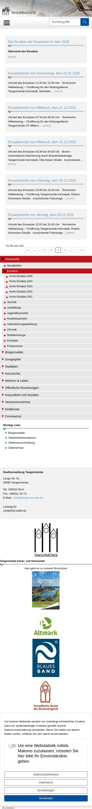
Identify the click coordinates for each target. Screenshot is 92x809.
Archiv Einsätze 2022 (20, 291)
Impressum (46, 782)
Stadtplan (11, 366)
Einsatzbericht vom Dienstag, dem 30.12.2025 (42, 180)
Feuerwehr (71, 16)
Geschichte (12, 373)
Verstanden (46, 798)
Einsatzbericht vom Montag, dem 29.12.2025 (41, 215)
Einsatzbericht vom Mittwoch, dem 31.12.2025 (42, 107)
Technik (11, 302)
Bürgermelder (14, 352)
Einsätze (84, 16)
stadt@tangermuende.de (28, 497)
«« (27, 250)
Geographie (13, 359)
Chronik (12, 329)
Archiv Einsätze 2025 (20, 276)
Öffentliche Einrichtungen (22, 387)
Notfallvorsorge (16, 335)
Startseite (45, 16)
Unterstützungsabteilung (22, 324)
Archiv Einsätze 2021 (20, 296)
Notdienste (12, 409)
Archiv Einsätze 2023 (20, 286)
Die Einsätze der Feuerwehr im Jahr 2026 (38, 42)
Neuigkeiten (14, 265)
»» (81, 250)
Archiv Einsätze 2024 (20, 281)
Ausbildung (14, 307)
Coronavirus (13, 416)
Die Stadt (58, 16)
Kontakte (12, 340)
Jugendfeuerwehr (17, 313)
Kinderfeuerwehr (17, 318)
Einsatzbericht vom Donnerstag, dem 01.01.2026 (44, 73)
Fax (5, 493)
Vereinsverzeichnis (17, 402)
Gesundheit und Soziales (22, 395)
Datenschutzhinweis (46, 774)
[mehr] (12, 56)
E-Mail (7, 497)
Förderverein (15, 346)
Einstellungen (46, 790)
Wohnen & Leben (16, 380)
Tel (4, 489)
